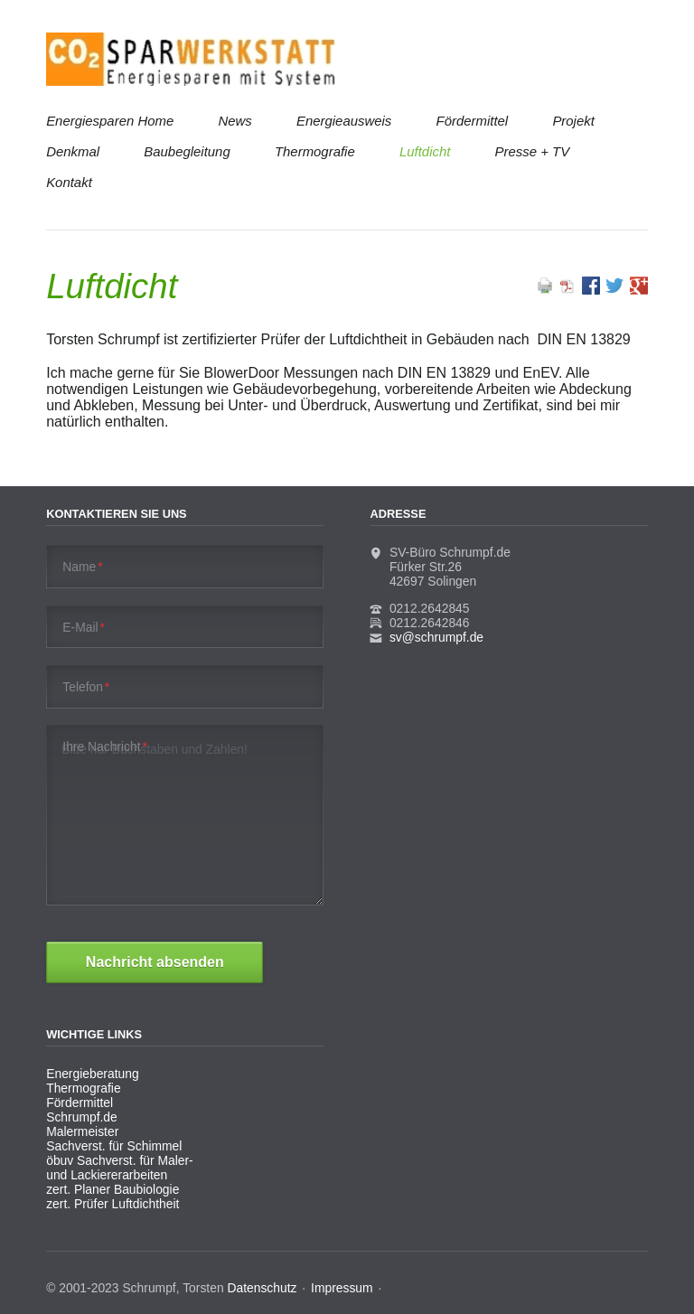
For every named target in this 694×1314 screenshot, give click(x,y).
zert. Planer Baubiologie (112, 1189)
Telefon (85, 687)
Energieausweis (343, 120)
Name (82, 566)
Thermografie (315, 151)
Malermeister (82, 1131)
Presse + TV (532, 151)
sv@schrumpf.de (436, 637)
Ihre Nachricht (104, 746)
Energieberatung (92, 1073)
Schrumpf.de (81, 1117)
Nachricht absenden (155, 962)
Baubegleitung (187, 151)
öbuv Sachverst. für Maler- (119, 1160)
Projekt (573, 120)
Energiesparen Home (110, 120)
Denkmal (72, 151)
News (234, 120)
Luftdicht (424, 151)
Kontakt (69, 182)
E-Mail (83, 627)
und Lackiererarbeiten (106, 1175)
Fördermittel (472, 120)
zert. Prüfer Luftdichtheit (112, 1204)
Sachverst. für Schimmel (114, 1146)
